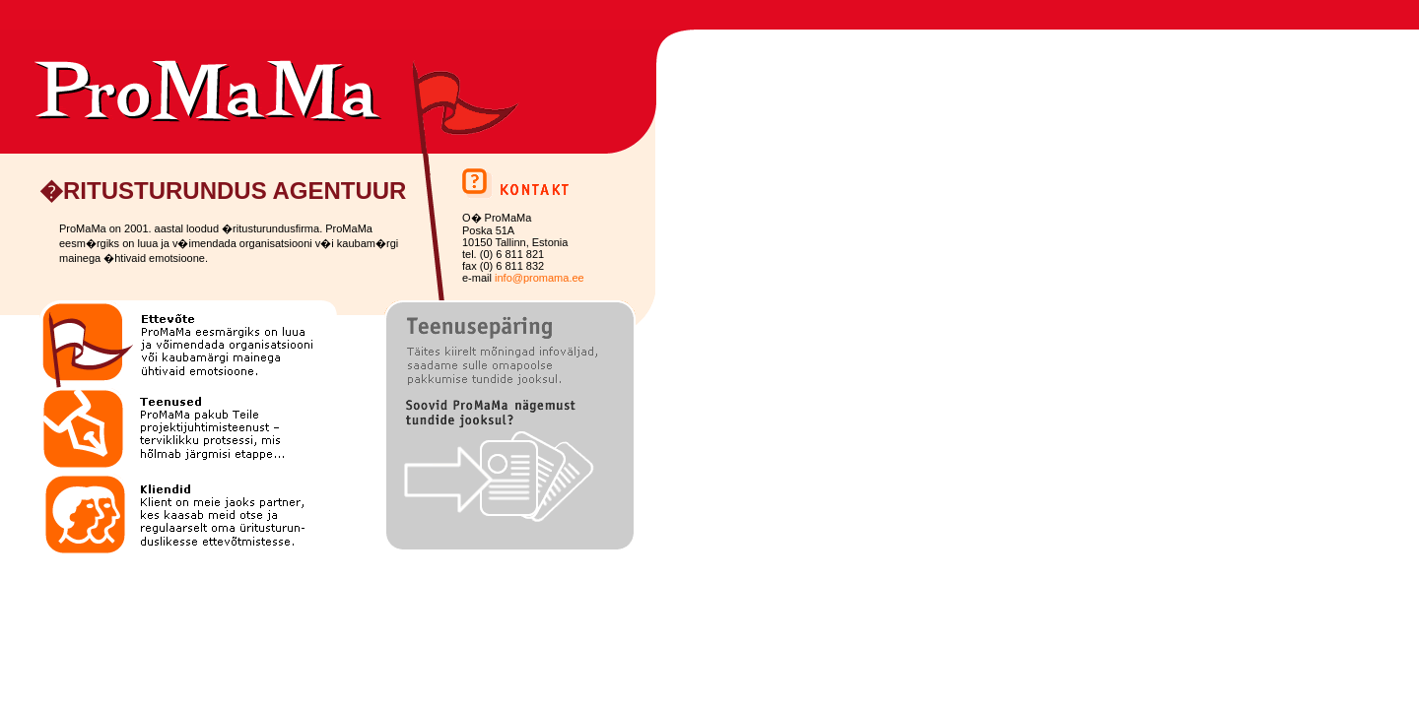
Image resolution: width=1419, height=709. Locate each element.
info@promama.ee (539, 278)
